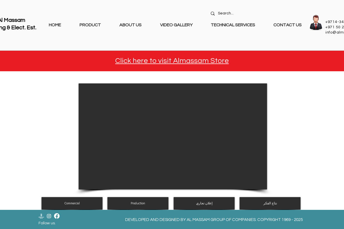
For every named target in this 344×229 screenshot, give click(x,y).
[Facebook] (57, 216)
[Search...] (257, 14)
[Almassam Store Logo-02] (41, 216)
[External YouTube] (173, 136)
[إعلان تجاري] (204, 203)
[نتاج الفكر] (270, 203)
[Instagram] (49, 216)
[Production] (137, 203)
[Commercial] (72, 203)
